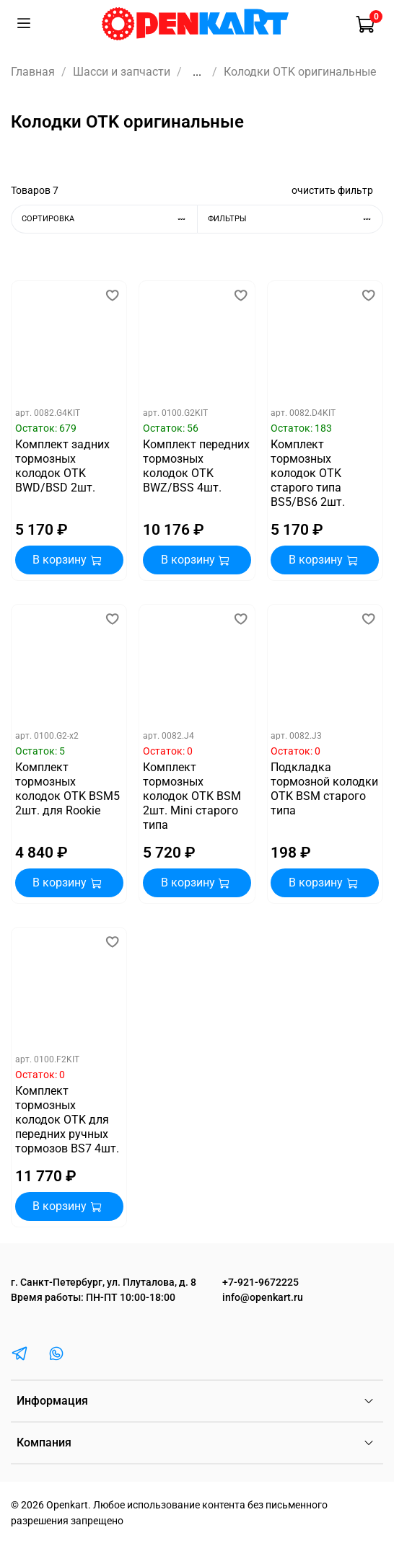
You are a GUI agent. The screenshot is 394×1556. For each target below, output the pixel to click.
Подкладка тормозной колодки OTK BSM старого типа (324, 788)
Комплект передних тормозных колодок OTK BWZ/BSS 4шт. (196, 465)
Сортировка (109, 218)
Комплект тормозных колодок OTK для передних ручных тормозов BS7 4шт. (67, 1119)
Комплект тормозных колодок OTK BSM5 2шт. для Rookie (67, 788)
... (197, 72)
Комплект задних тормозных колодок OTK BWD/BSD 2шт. (62, 465)
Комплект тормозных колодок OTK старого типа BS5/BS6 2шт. (308, 473)
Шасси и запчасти (121, 72)
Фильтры (295, 218)
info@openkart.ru (262, 1298)
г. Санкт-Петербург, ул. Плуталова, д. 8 (103, 1282)
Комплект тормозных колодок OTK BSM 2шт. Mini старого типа (192, 796)
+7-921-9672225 (260, 1282)
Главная (33, 72)
